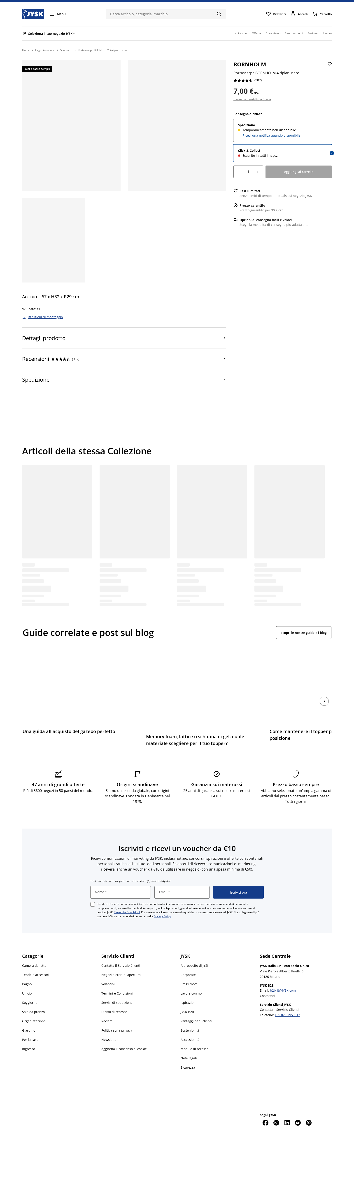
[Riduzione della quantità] (239, 172)
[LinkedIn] (287, 1108)
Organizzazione (34, 1007)
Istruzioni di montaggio (45, 317)
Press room (189, 970)
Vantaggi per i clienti (196, 1007)
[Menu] (57, 14)
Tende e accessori (35, 961)
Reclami (107, 1007)
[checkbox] (92, 890)
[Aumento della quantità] (257, 172)
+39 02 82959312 (287, 1001)
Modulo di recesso (194, 1035)
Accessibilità (190, 1026)
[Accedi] (299, 14)
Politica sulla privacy (116, 1016)
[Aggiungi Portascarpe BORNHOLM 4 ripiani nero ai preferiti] (329, 68)
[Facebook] (265, 1108)
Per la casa (30, 1026)
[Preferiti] (276, 14)
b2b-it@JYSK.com (283, 976)
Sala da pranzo (33, 998)
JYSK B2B (187, 998)
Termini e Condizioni (127, 898)
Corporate (188, 961)
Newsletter (109, 1026)
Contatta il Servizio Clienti (120, 952)
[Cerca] (218, 13)
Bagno (27, 970)
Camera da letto (34, 952)
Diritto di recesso (114, 998)
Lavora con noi (192, 979)
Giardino (28, 1016)
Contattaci (267, 982)
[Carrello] (322, 14)
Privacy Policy (162, 902)
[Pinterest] (308, 1108)
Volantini (108, 970)
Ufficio (27, 979)
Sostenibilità (190, 1016)
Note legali (189, 1044)
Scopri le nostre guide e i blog (304, 633)
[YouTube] (297, 1108)
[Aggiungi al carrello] (299, 172)
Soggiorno (29, 989)
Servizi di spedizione (117, 989)
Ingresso (28, 1035)
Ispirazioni (188, 989)
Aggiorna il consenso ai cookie (124, 1035)
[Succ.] (324, 694)
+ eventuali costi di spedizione (252, 99)
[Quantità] (248, 172)
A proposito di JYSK (195, 952)
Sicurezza (188, 1053)
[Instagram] (276, 1108)
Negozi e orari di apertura (121, 961)
